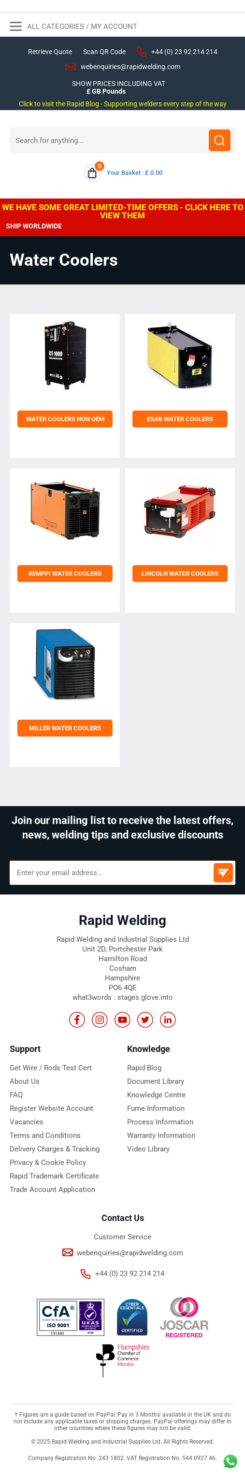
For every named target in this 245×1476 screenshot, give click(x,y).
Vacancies (26, 1122)
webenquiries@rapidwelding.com (130, 67)
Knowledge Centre (156, 1095)
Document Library (155, 1081)
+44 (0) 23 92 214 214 (184, 52)
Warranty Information (161, 1135)
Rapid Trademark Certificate (54, 1176)
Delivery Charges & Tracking (55, 1149)
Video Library (148, 1149)
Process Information (160, 1122)
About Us (25, 1081)
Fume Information (156, 1108)
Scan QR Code (104, 51)
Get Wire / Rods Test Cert (51, 1068)
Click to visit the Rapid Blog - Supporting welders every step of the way (123, 104)
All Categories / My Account (73, 27)
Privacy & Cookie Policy (48, 1162)
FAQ (16, 1095)
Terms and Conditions (45, 1135)
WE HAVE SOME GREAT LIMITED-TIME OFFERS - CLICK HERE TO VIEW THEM (123, 211)
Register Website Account (51, 1108)
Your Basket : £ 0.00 (134, 172)
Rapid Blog (144, 1068)
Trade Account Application (52, 1189)
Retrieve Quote (50, 52)
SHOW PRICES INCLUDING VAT (118, 83)
